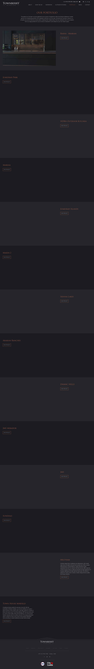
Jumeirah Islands (69, 208)
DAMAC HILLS (67, 384)
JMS (62, 472)
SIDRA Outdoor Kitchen (73, 121)
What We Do (38, 4)
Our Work (55, 648)
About (30, 4)
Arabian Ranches (12, 340)
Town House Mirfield (14, 603)
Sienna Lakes (67, 296)
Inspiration (49, 4)
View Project (7, 81)
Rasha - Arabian (68, 33)
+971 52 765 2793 (68, 1)
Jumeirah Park (10, 77)
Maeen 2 (7, 252)
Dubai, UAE (75, 1)
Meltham (65, 559)
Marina (7, 165)
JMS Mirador (9, 428)
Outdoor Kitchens (60, 4)
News (80, 4)
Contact (87, 4)
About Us (33, 648)
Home (27, 648)
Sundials (7, 515)
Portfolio (72, 4)
